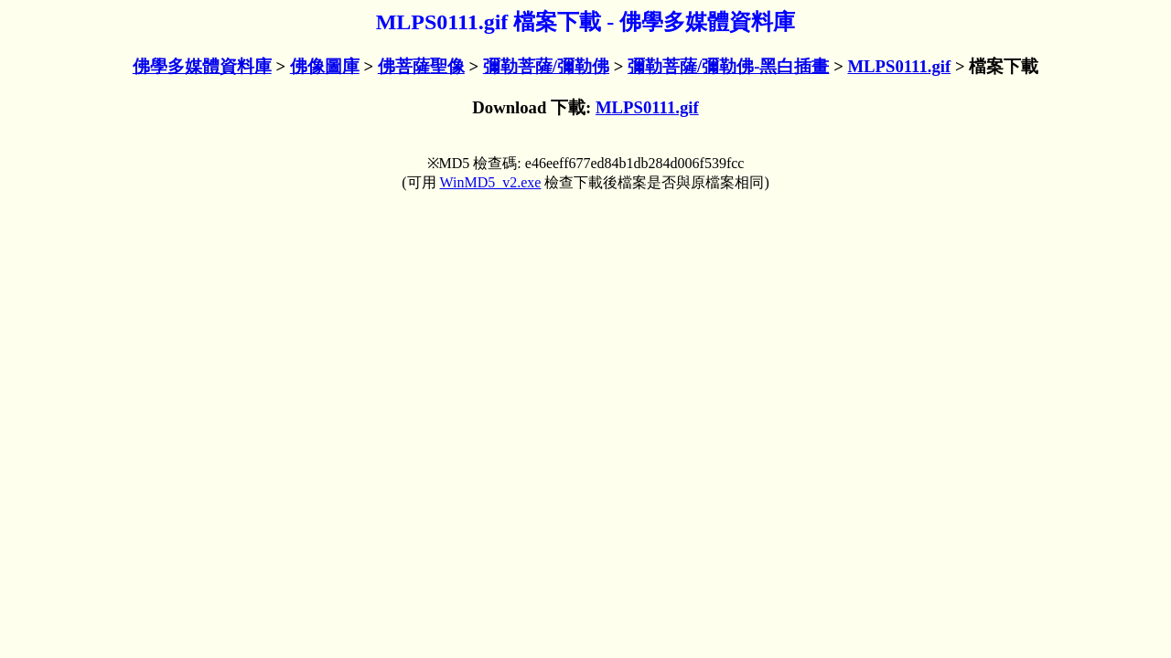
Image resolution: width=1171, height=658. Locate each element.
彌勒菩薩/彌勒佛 (546, 66)
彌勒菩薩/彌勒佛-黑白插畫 (728, 66)
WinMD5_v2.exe (491, 182)
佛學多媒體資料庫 (202, 66)
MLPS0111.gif (899, 66)
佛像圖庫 (325, 66)
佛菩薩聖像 (421, 66)
